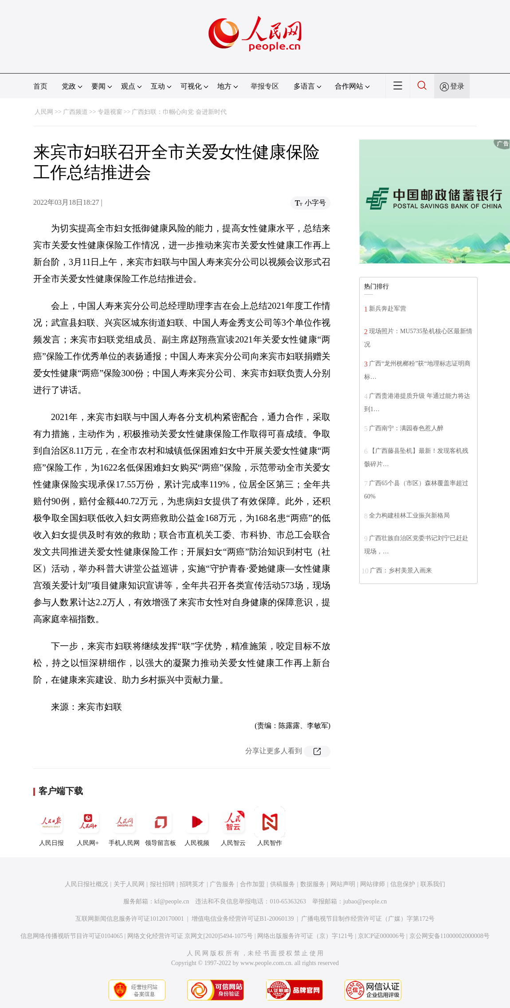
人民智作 (269, 826)
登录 (457, 86)
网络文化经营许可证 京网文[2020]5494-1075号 (190, 936)
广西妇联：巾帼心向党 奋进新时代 (179, 112)
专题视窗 (110, 112)
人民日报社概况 (86, 884)
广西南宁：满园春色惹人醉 (406, 428)
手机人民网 (124, 826)
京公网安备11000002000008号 (449, 936)
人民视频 (196, 826)
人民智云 (233, 826)
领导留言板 (160, 826)
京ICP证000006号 (381, 936)
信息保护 (402, 884)
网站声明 (342, 884)
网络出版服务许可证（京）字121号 (305, 936)
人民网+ (87, 826)
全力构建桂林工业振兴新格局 (409, 515)
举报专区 (265, 86)
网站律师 (372, 884)
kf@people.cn (171, 901)
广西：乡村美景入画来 (401, 570)
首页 (40, 86)
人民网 (44, 112)
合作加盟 (252, 884)
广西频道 (75, 112)
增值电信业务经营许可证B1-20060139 (243, 918)
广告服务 (222, 884)
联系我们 (432, 884)
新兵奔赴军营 (387, 308)
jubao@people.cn (365, 901)
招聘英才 (192, 884)
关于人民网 (129, 884)
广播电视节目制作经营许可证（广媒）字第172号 (368, 918)
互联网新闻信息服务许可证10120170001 (129, 918)
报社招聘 (162, 884)
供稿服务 (282, 884)
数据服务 (312, 884)
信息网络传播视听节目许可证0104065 (71, 936)
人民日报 (51, 826)
